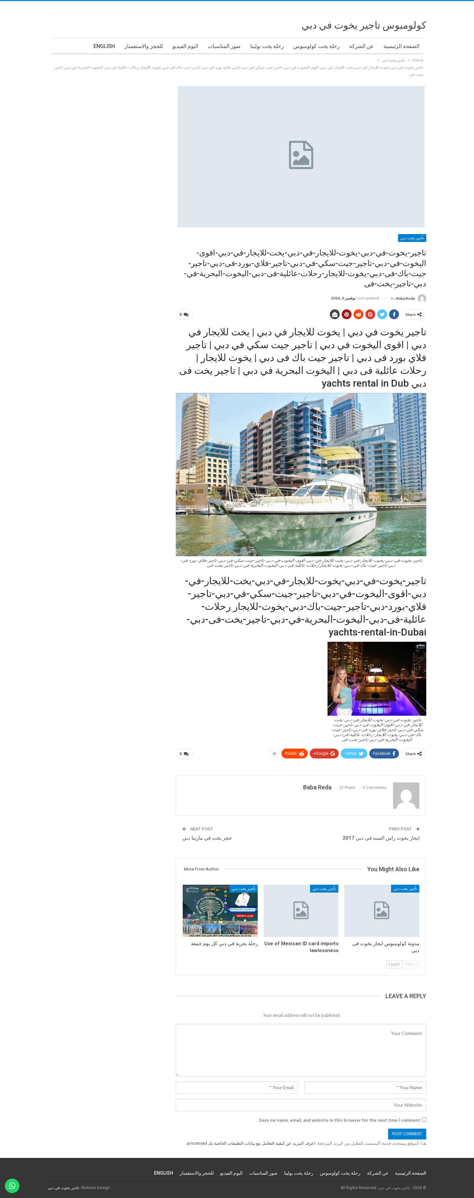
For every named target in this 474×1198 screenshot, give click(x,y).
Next (394, 964)
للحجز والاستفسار (143, 46)
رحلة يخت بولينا (267, 46)
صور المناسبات (224, 46)
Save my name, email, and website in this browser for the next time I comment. (339, 1120)
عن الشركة (361, 46)
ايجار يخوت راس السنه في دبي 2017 (381, 838)
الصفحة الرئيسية (401, 46)
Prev (411, 964)
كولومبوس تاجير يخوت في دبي (364, 25)
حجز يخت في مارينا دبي (207, 838)
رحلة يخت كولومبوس (316, 46)
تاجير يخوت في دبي (63, 1188)
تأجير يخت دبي (412, 238)
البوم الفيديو (185, 46)
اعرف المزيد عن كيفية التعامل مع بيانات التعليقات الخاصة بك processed (251, 1143)
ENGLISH (104, 46)
